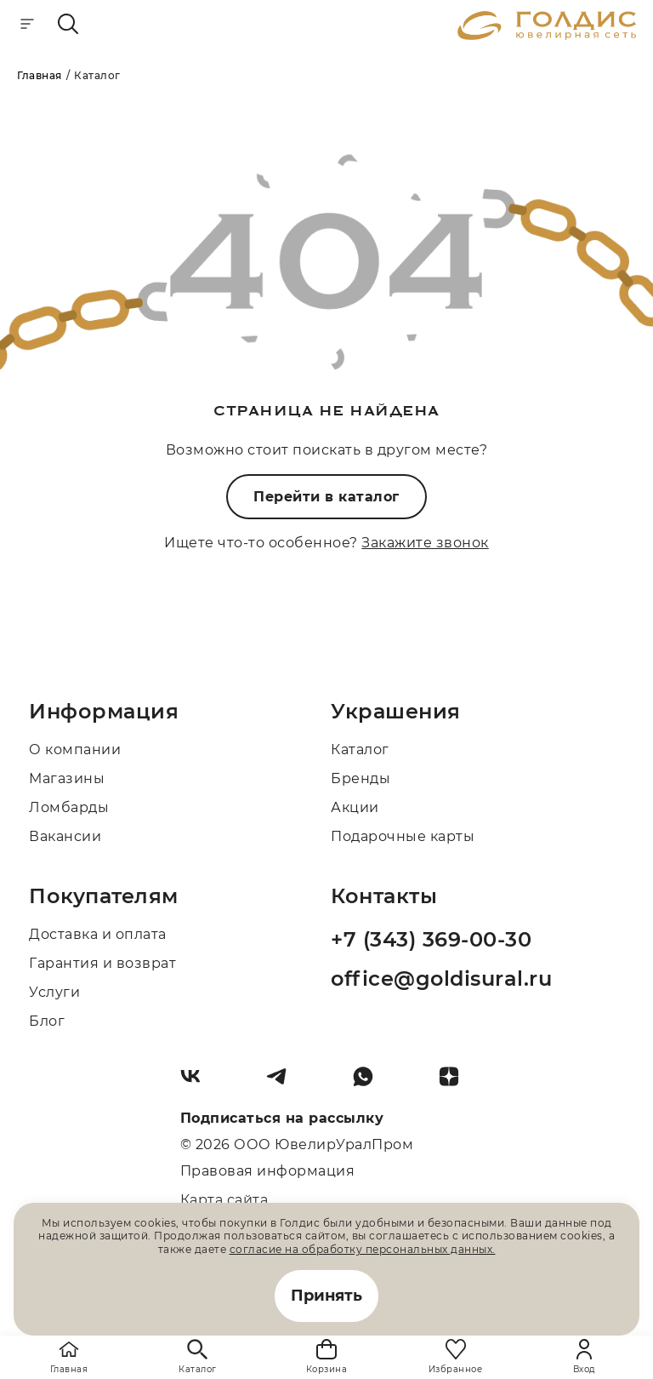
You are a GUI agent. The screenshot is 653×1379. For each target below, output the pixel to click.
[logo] (546, 35)
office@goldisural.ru (441, 978)
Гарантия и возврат (102, 963)
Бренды (360, 778)
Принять (326, 1295)
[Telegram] (283, 1083)
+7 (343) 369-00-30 (431, 939)
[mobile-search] (68, 25)
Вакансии (65, 836)
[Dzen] (456, 1083)
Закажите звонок (425, 543)
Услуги (54, 992)
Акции (355, 807)
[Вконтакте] (197, 1083)
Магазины (67, 778)
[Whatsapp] (370, 1083)
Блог (47, 1021)
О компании (75, 749)
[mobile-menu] (27, 25)
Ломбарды (69, 807)
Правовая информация (267, 1171)
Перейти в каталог (326, 497)
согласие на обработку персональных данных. (363, 1249)
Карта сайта (224, 1200)
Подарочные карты (402, 836)
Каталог (360, 749)
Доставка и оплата (98, 934)
